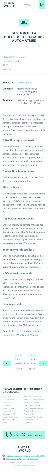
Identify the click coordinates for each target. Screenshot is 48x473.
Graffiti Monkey (30, 334)
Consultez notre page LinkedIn (20, 458)
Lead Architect (24, 82)
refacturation (24, 115)
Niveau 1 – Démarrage (33, 396)
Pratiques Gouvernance (33, 408)
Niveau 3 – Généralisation (34, 402)
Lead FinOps (8, 396)
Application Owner (10, 417)
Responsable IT (9, 414)
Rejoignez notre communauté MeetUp (24, 455)
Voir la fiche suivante (30, 359)
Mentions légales (20, 465)
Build (16, 61)
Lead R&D (6, 405)
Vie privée (30, 465)
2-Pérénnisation (18, 56)
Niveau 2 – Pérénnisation (34, 399)
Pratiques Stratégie (32, 405)
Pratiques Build (30, 411)
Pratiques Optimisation (33, 417)
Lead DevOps (8, 402)
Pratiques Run (29, 414)
